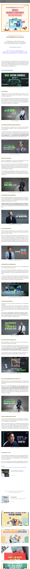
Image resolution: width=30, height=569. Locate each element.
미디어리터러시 (3, 1)
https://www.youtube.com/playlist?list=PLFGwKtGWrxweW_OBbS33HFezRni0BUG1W (13, 467)
